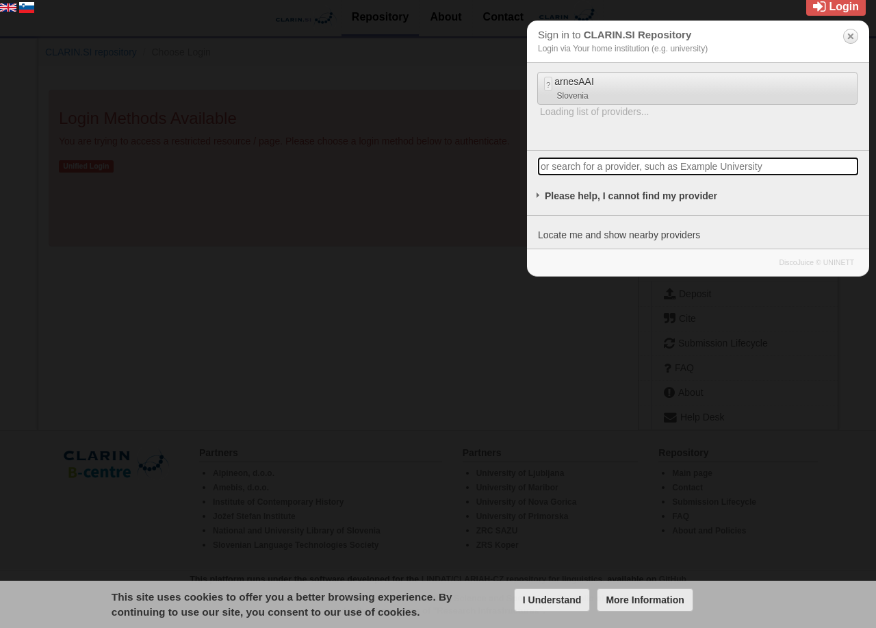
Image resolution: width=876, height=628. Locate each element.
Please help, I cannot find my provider (631, 195)
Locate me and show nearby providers (619, 234)
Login (836, 6)
